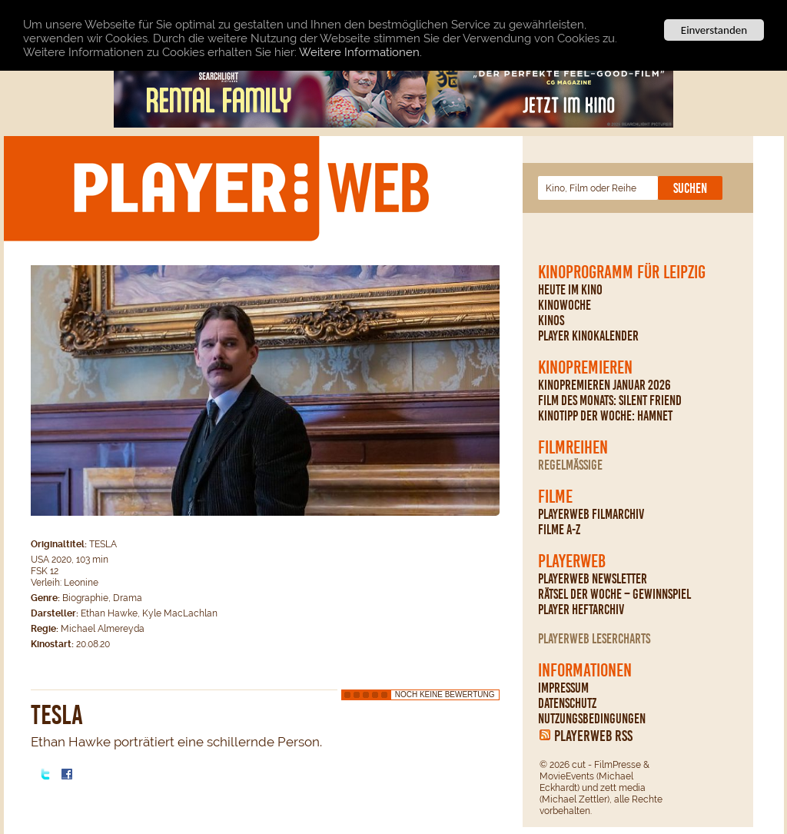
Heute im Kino (570, 290)
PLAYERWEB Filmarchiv (591, 514)
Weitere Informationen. (360, 51)
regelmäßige (570, 465)
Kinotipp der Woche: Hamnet (605, 416)
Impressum (563, 688)
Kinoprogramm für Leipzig (622, 272)
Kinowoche (564, 305)
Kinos (551, 320)
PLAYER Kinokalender (588, 336)
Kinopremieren (585, 367)
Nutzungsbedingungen (592, 719)
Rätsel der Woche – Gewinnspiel (614, 594)
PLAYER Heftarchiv (581, 609)
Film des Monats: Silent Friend (610, 400)
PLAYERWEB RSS (593, 735)
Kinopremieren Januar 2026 (604, 385)
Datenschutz (567, 703)
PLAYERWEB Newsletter (592, 579)
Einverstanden (714, 30)
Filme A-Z (559, 530)
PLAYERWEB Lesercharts (594, 639)
